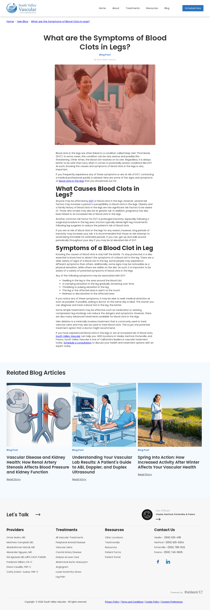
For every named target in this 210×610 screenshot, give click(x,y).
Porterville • (169, 547)
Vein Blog (22, 21)
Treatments (133, 8)
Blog (167, 8)
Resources (152, 8)
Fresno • (168, 552)
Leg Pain (60, 576)
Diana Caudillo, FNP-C (19, 567)
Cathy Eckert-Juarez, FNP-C (22, 571)
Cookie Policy (152, 602)
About (115, 8)
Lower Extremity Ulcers (68, 571)
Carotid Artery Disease (68, 552)
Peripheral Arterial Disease (70, 542)
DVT (91, 201)
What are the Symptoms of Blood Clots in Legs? (60, 21)
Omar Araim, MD (16, 537)
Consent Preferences (172, 602)
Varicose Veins (64, 547)
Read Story (14, 479)
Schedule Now (193, 8)
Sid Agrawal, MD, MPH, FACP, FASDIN (26, 557)
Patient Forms (113, 552)
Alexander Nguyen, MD (19, 552)
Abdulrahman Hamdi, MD (21, 547)
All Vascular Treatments (69, 537)
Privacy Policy (112, 602)
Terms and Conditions (132, 602)
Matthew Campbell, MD (20, 542)
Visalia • (167, 537)
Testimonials (112, 542)
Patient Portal (112, 557)
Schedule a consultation (78, 342)
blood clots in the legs (71, 181)
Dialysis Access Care (67, 557)
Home (102, 8)
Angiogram (62, 567)
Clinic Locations (114, 537)
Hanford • (169, 542)
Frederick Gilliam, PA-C (19, 562)
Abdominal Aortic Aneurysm (72, 562)
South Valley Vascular (68, 336)
